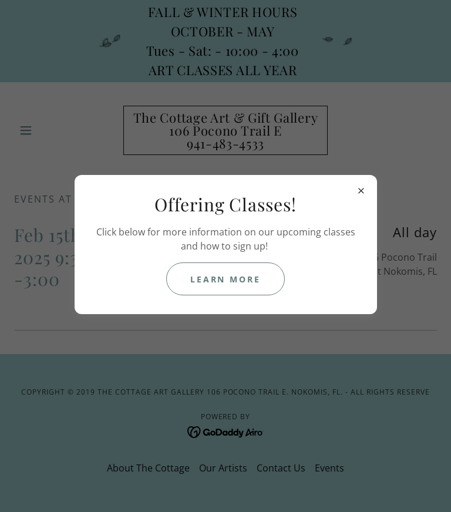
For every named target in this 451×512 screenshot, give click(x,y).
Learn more (225, 279)
